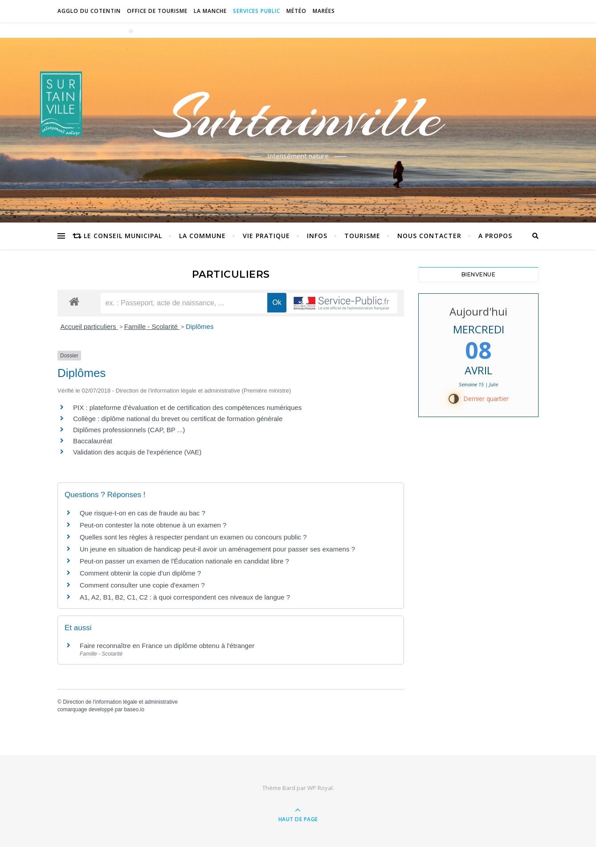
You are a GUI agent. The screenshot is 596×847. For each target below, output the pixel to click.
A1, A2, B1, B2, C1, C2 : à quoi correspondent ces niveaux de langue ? (185, 597)
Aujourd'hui (478, 311)
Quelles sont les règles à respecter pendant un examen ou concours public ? (193, 537)
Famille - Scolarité (152, 326)
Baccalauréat (92, 441)
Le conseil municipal (123, 235)
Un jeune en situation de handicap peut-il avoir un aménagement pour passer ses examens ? (217, 549)
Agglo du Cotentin (89, 11)
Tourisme (362, 235)
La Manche (210, 11)
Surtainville (298, 117)
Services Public (256, 11)
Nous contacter (429, 235)
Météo (296, 11)
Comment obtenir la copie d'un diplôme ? (140, 573)
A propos (495, 235)
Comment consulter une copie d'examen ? (142, 585)
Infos (317, 235)
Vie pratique (266, 235)
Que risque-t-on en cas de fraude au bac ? (142, 513)
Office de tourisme (157, 11)
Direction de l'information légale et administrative (120, 702)
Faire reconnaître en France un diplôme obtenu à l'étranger (167, 645)
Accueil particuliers (89, 326)
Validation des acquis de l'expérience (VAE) (138, 452)
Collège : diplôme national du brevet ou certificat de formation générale (177, 418)
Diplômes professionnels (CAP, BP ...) (129, 430)
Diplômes (200, 326)
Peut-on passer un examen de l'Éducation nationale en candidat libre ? (184, 561)
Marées (324, 11)
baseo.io (134, 709)
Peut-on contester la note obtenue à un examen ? (153, 525)
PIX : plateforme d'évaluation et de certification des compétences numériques (187, 407)
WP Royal (320, 788)
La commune (202, 235)
